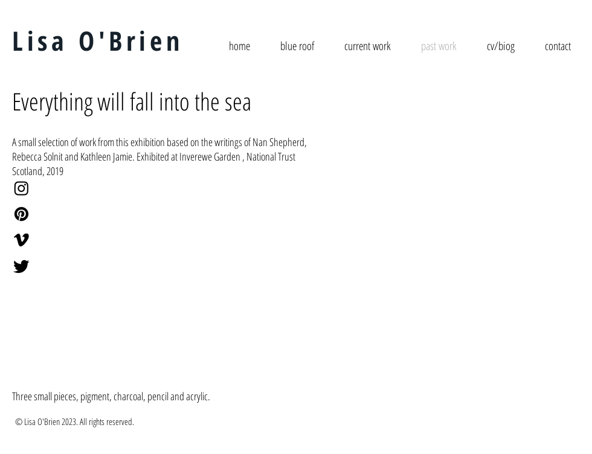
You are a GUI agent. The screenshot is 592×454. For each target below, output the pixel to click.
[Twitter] (21, 266)
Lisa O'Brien (97, 40)
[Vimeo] (21, 240)
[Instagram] (21, 188)
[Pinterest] (21, 214)
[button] (104, 281)
